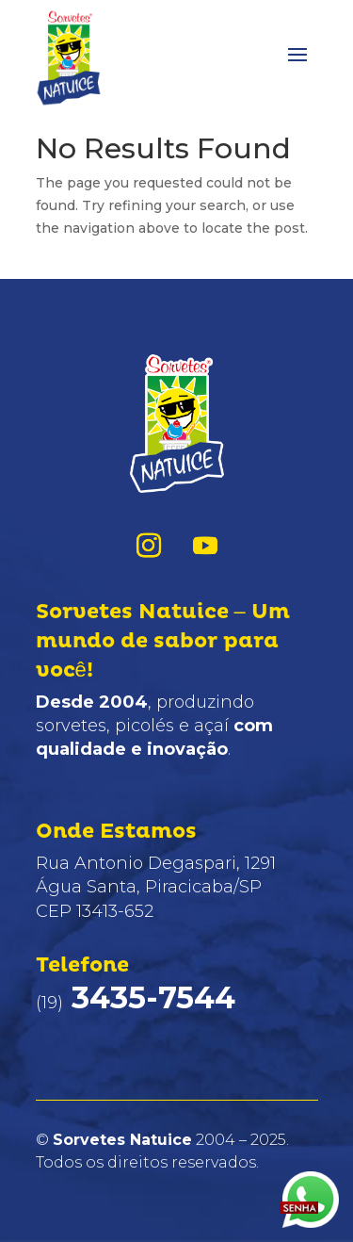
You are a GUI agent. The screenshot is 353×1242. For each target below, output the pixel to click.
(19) (135, 1002)
